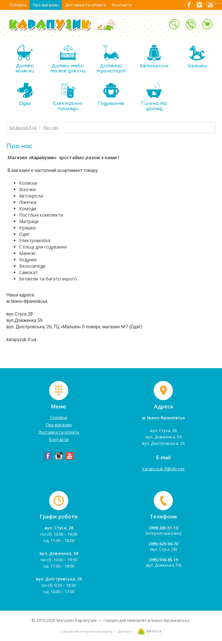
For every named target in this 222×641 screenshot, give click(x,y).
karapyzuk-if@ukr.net (163, 469)
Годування (111, 94)
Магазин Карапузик (76, 620)
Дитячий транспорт (111, 59)
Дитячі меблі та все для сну (67, 59)
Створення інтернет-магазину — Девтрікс (96, 631)
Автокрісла (154, 56)
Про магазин (46, 5)
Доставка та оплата (85, 5)
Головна (18, 5)
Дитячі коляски (24, 59)
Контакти (122, 5)
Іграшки (197, 56)
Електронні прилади (68, 97)
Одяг (25, 94)
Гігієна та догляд (154, 97)
